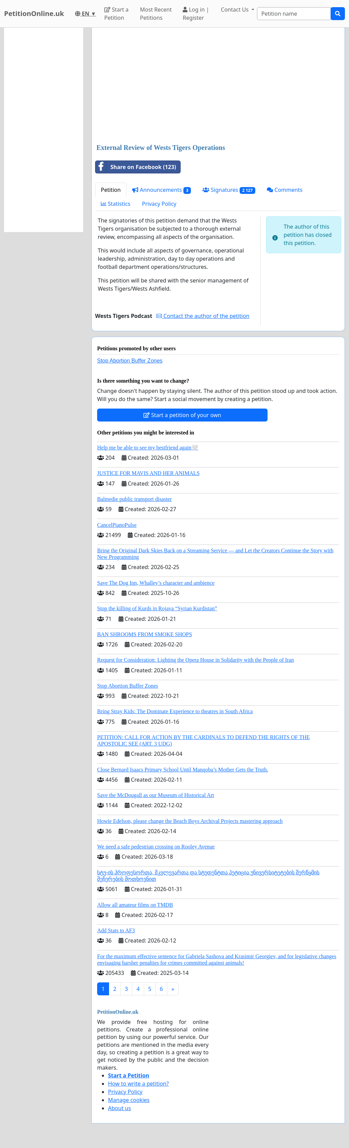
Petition (111, 190)
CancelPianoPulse (117, 525)
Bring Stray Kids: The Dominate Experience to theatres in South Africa (175, 711)
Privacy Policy (159, 204)
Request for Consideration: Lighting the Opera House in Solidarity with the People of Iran (195, 660)
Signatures (228, 190)
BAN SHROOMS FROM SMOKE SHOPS (144, 634)
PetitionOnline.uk (34, 13)
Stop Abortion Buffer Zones (130, 361)
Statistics (116, 204)
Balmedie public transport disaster (134, 499)
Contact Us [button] (235, 9)
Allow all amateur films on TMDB (135, 905)
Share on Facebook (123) (135, 167)
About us (119, 1108)
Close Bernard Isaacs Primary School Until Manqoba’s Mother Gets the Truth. (182, 769)
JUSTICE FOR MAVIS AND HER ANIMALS (148, 473)
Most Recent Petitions (156, 13)
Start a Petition (116, 13)
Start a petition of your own (182, 415)
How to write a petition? (138, 1083)
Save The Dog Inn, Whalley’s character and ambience (155, 583)
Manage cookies (129, 1100)
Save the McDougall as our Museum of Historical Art (155, 795)
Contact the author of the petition (202, 316)
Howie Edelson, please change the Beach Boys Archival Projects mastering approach (190, 821)
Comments (284, 190)
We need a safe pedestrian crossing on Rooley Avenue (156, 846)
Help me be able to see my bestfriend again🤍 (147, 447)
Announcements (161, 190)
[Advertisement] (218, 86)
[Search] (294, 13)
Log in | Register (196, 13)
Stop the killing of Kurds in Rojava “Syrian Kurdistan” (157, 608)
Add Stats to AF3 (116, 930)
